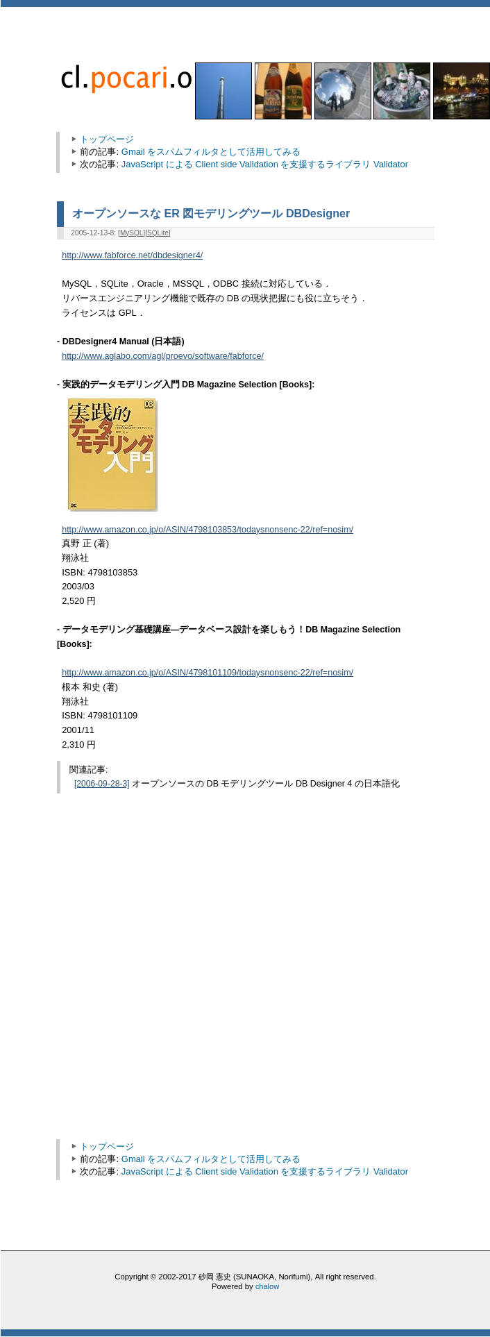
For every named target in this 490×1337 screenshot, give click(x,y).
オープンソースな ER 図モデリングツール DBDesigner (211, 213)
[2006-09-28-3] (102, 784)
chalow (267, 1286)
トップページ (107, 139)
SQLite (158, 233)
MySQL (131, 233)
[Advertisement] (130, 986)
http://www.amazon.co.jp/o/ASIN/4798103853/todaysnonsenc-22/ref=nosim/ (207, 530)
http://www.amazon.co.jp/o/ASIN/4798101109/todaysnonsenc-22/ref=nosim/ (207, 673)
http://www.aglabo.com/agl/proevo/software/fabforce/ (163, 356)
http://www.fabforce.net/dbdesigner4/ (132, 255)
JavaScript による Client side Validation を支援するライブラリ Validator (264, 164)
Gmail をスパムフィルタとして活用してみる (211, 151)
